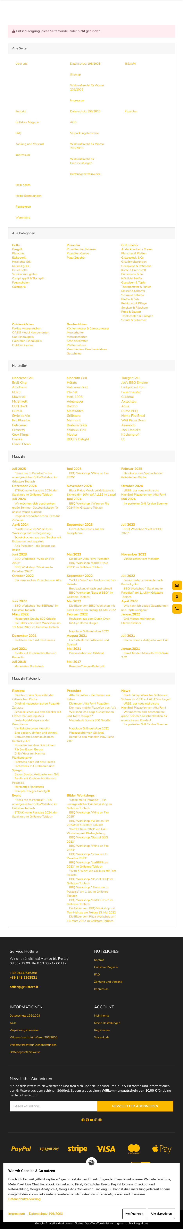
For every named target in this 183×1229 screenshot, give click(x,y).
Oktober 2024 (132, 486)
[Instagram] (95, 1120)
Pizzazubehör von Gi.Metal (86, 653)
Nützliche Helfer (131, 278)
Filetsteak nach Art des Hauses (34, 640)
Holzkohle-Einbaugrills (27, 341)
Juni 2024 (74, 499)
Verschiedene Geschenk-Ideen (87, 349)
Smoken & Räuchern (134, 308)
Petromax (19, 425)
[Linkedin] (100, 1120)
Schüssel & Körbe (132, 295)
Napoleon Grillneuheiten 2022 (88, 631)
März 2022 (20, 614)
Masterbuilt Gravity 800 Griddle (35, 619)
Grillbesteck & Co (132, 258)
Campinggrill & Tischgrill (28, 278)
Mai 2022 (74, 601)
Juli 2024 (19, 499)
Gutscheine (74, 353)
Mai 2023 (74, 554)
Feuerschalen (20, 282)
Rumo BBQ (129, 411)
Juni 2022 (19, 601)
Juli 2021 (128, 635)
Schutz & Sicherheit (133, 320)
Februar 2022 (77, 614)
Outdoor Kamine (22, 345)
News (125, 691)
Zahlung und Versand (108, 982)
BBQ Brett (19, 406)
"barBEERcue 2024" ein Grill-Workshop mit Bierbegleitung (32, 531)
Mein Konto (101, 1016)
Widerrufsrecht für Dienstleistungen (33, 1045)
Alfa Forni (19, 387)
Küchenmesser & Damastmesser (88, 328)
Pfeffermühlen (76, 345)
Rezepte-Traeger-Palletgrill (86, 666)
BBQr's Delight (78, 439)
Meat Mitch (75, 411)
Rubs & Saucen (131, 312)
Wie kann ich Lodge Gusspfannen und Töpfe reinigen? (144, 608)
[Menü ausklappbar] (173, 8)
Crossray (18, 430)
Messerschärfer (77, 337)
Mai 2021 (74, 649)
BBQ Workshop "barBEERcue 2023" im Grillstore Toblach (87, 565)
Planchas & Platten (133, 253)
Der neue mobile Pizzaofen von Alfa (37, 580)
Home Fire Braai (133, 415)
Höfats (72, 382)
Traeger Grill (130, 377)
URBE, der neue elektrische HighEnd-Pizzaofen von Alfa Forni (143, 492)
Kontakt (99, 960)
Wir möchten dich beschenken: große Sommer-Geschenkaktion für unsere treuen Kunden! (35, 507)
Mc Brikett (19, 401)
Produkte (74, 691)
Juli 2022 (128, 575)
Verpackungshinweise (24, 1030)
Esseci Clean (21, 444)
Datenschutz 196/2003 (48, 1214)
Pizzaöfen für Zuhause (81, 249)
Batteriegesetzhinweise (25, 1052)
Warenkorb (101, 1038)
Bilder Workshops (81, 795)
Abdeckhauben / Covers (137, 249)
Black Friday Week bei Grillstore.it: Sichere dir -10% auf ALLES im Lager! (91, 492)
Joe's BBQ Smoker (134, 382)
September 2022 (80, 575)
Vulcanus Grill (77, 387)
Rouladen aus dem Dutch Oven (89, 619)
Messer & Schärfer (133, 291)
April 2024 (20, 524)
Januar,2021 (130, 649)
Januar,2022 (130, 614)
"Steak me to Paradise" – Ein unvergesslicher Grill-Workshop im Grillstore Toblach (34, 477)
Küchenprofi (130, 434)
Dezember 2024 (24, 486)
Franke (17, 439)
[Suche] (131, 7)
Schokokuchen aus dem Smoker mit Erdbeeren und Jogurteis (36, 539)
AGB (13, 1023)
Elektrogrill (19, 258)
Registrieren (102, 1030)
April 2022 (129, 601)
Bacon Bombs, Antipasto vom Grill (145, 640)
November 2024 (79, 486)
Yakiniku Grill (76, 430)
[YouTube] (91, 1120)
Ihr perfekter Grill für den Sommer (145, 503)
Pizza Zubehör (76, 258)
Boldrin (72, 406)
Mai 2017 (74, 662)
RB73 (16, 392)
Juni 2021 (19, 649)
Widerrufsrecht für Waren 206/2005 (33, 1038)
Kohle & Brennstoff (133, 270)
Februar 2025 (131, 468)
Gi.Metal (127, 397)
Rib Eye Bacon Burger (83, 623)
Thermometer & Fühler (136, 287)
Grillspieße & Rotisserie (136, 266)
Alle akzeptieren (159, 1213)
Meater (72, 434)
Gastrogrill (19, 287)
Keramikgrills (20, 266)
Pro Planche (21, 420)
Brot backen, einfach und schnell (90, 588)
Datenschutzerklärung (26, 1199)
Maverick (19, 397)
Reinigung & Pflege (134, 303)
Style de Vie (21, 415)
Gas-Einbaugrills (23, 337)
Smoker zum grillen (24, 274)
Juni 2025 (74, 468)
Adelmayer (75, 401)
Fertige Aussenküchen (26, 328)
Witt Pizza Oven (133, 420)
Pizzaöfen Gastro (78, 253)
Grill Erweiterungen (134, 262)
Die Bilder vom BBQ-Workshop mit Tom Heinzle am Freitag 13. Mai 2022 (91, 608)
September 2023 (80, 524)
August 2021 (77, 635)
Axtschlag (128, 401)
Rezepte (18, 691)
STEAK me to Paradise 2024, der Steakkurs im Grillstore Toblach (34, 492)
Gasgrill (17, 249)
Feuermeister (131, 392)
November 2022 (133, 554)
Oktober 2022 (23, 575)
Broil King (19, 382)
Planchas (18, 253)
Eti (123, 439)
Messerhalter (75, 332)
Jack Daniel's (130, 430)
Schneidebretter (77, 341)
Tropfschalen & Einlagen (137, 316)
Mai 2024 (128, 499)
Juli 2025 (19, 468)
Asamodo (128, 425)
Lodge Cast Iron (132, 387)
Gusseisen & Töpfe (133, 282)
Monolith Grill (77, 377)
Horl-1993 (74, 397)
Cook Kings (20, 434)
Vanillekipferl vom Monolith (141, 559)
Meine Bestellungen (107, 1023)
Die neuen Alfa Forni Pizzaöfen (88, 559)
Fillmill (17, 411)
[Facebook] (83, 1120)
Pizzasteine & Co (132, 274)
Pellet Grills (19, 270)
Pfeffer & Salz (130, 299)
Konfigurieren (132, 1213)
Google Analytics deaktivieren (54, 1223)
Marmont (73, 420)
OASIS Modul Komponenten (30, 332)
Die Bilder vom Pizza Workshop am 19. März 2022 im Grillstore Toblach (36, 625)
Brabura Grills (77, 425)
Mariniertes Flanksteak (29, 666)
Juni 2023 (19, 554)
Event (16, 795)
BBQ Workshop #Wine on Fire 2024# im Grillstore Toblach (88, 505)
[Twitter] (87, 1120)
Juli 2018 (19, 662)
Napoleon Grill (23, 377)
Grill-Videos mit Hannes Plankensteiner (137, 621)
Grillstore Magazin (106, 967)
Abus (125, 406)
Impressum (18, 1214)
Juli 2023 (128, 524)
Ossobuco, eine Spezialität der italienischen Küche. (142, 475)
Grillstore (73, 415)
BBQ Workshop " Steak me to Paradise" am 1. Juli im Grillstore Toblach (142, 592)
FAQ (97, 974)
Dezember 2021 (24, 635)
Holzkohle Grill (21, 262)
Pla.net (72, 392)
